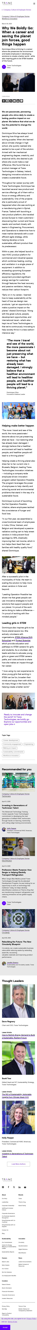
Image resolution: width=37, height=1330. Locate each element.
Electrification (7, 861)
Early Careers (5, 1265)
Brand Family (22, 1205)
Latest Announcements (25, 1262)
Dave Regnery (8, 1021)
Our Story (4, 1198)
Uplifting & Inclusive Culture (7, 1209)
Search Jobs (5, 1262)
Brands (21, 1195)
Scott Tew (6, 1078)
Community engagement (12, 744)
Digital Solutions (23, 1249)
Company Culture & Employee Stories (16, 16)
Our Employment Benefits (9, 1275)
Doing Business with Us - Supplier (9, 1225)
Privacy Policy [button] (31, 1318)
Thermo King (22, 1202)
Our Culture (5, 1268)
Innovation (22, 1239)
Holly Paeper (11, 828)
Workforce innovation (9, 19)
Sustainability (6, 1239)
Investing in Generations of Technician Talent (14, 806)
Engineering (28, 744)
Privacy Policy (6, 1306)
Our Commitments (7, 1242)
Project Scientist (23, 640)
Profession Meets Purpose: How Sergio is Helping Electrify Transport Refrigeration (17, 872)
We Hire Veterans (7, 1272)
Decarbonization (23, 1246)
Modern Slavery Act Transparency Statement (25, 1309)
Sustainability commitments (13, 752)
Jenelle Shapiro (12, 963)
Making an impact (9, 748)
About (4, 1195)
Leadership (5, 1202)
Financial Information (8, 1291)
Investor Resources (7, 1298)
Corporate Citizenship (8, 1205)
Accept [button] (5, 1327)
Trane (20, 1198)
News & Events (6, 1284)
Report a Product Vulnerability (7, 1314)
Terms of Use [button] (12, 1322)
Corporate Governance (8, 1213)
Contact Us (5, 1230)
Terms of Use (22, 1306)
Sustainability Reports (8, 1252)
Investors (5, 1281)
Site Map (4, 1309)
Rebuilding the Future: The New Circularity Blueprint (16, 943)
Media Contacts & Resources (24, 1265)
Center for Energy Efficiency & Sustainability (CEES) (9, 1246)
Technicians (6, 796)
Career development (10, 740)
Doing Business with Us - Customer (9, 1221)
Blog (3, 1233)
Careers (4, 1258)
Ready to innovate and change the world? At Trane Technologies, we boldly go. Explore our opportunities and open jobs (18, 719)
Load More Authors (18, 1164)
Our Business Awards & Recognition (8, 1217)
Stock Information (7, 1288)
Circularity (5, 933)
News (20, 1258)
